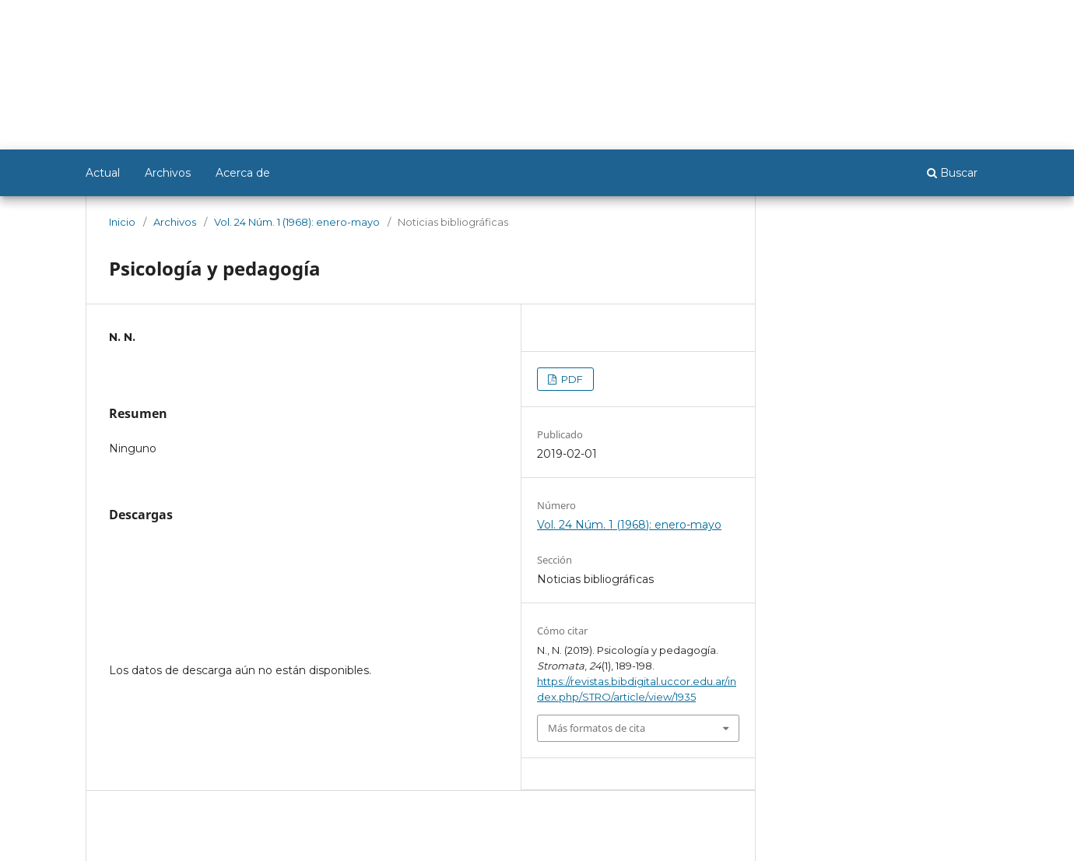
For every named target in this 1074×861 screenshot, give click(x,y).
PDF (571, 379)
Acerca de (243, 173)
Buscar (952, 173)
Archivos (168, 173)
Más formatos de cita (596, 728)
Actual (103, 173)
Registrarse (912, 21)
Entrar (973, 21)
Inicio (122, 222)
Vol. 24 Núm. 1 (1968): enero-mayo (297, 222)
